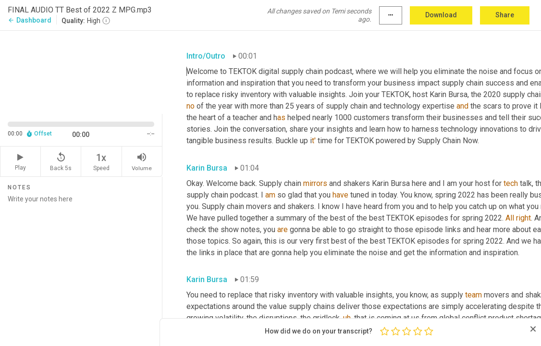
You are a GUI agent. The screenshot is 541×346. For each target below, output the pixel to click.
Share (504, 15)
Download (441, 15)
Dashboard (29, 20)
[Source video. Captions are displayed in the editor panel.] (81, 71)
